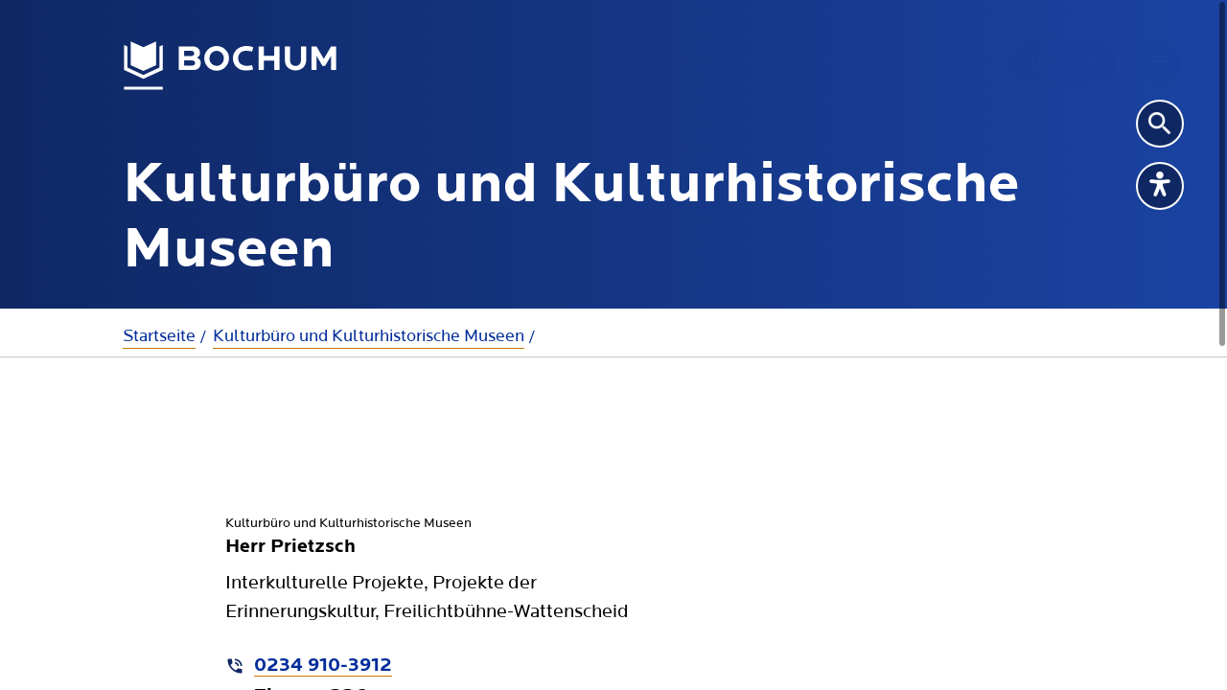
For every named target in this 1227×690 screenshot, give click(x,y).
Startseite (159, 336)
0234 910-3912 (323, 666)
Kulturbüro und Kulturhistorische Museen (368, 336)
